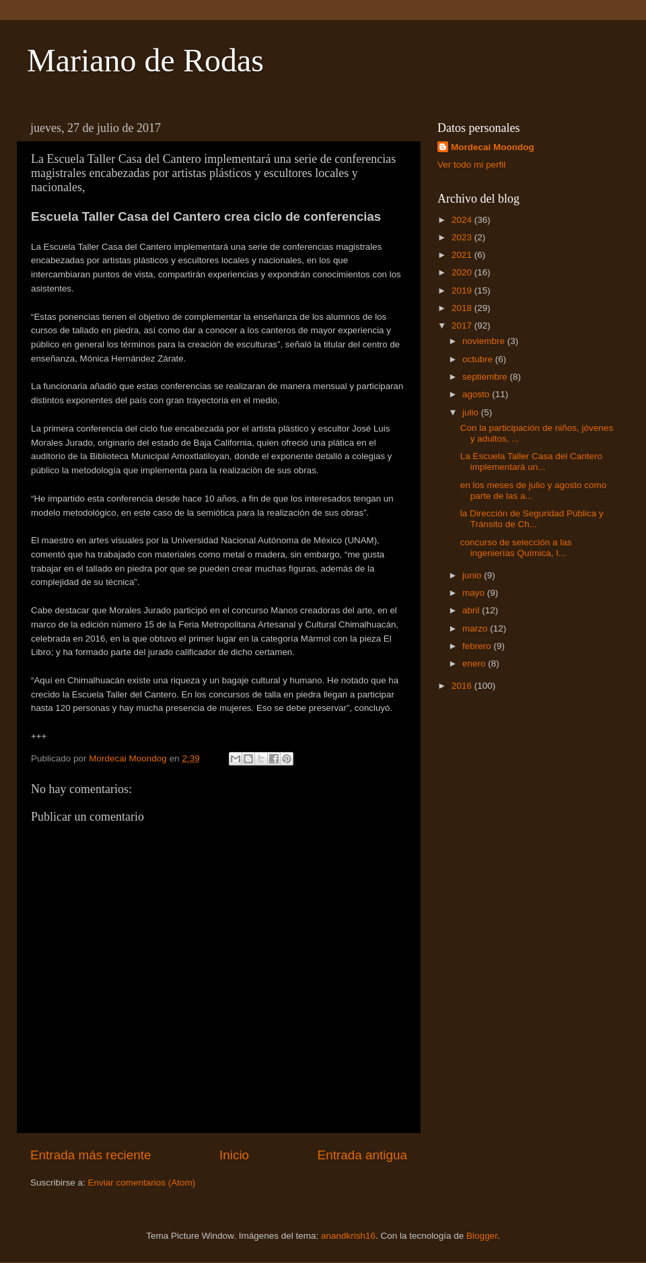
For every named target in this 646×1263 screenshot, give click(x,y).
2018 (463, 308)
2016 (463, 686)
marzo (476, 628)
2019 (463, 290)
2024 (463, 220)
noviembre (484, 341)
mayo (474, 593)
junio (473, 575)
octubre (478, 359)
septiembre (486, 377)
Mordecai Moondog (492, 147)
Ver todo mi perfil (471, 165)
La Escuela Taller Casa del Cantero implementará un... (531, 461)
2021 (463, 255)
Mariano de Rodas (145, 60)
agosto (477, 394)
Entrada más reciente (90, 1155)
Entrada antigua (362, 1155)
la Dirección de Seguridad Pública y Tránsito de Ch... (532, 518)
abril (472, 610)
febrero (478, 646)
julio (471, 412)
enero (475, 663)
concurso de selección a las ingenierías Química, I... (516, 547)
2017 (463, 325)
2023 (463, 237)
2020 (463, 272)
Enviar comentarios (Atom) (142, 1182)
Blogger (481, 1236)
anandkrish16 (348, 1236)
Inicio (234, 1155)
